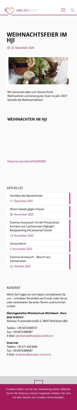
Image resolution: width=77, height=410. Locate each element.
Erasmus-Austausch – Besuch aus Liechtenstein (30, 259)
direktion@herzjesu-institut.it (33, 354)
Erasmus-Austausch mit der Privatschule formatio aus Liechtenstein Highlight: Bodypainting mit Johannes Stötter (34, 226)
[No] (71, 397)
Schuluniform (18, 243)
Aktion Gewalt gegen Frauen (27, 209)
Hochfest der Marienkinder (26, 195)
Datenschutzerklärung (50, 405)
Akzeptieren (20, 405)
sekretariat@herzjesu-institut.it (34, 336)
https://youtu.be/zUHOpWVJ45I (26, 161)
